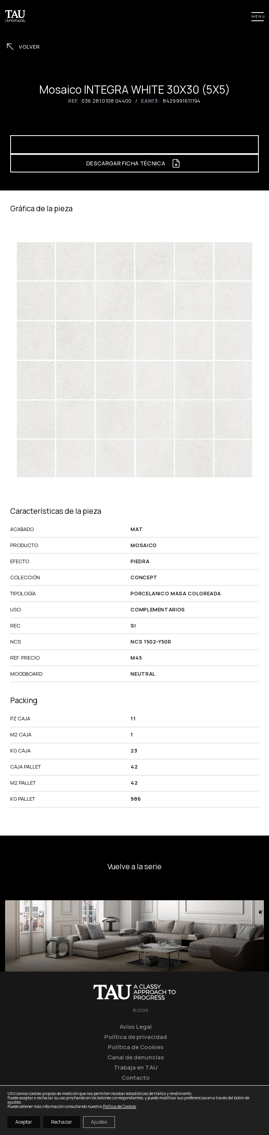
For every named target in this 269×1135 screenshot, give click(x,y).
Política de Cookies (136, 1047)
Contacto (136, 1077)
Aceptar (23, 1122)
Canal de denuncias (135, 1057)
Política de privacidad (135, 1037)
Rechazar (61, 1122)
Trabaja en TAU (136, 1067)
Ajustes (99, 1122)
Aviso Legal (136, 1026)
